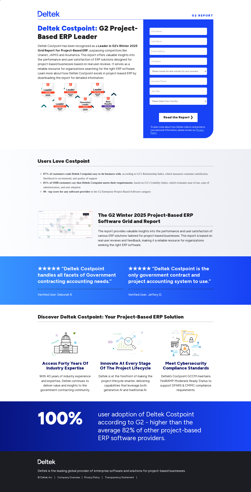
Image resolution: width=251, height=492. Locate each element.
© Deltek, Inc (45, 477)
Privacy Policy (92, 477)
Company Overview (68, 477)
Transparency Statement (119, 477)
